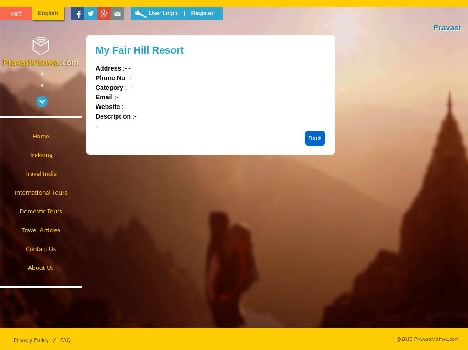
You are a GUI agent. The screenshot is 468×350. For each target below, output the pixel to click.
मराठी (16, 14)
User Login (163, 13)
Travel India (41, 174)
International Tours (41, 192)
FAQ (65, 340)
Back (315, 138)
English (48, 13)
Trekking (41, 155)
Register (202, 13)
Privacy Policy (31, 340)
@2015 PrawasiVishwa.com (427, 339)
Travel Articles (40, 230)
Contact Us (41, 249)
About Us (40, 267)
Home (40, 136)
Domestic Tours (41, 211)
